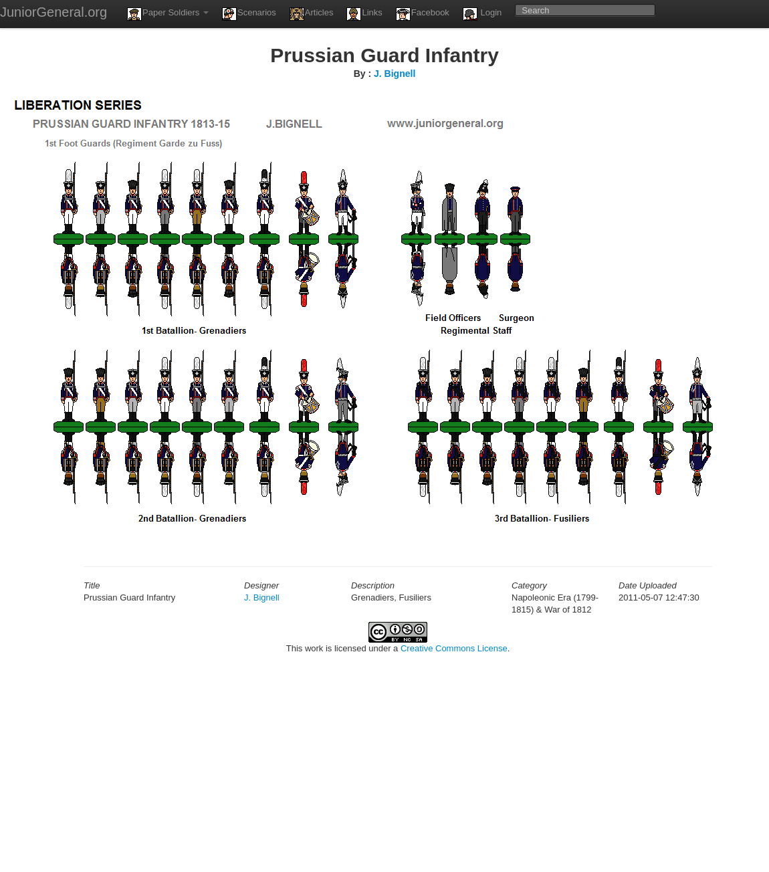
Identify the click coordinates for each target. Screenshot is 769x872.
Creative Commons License (454, 648)
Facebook (422, 14)
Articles (312, 14)
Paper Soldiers (168, 14)
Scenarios (249, 14)
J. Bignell (394, 73)
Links (364, 14)
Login (482, 14)
